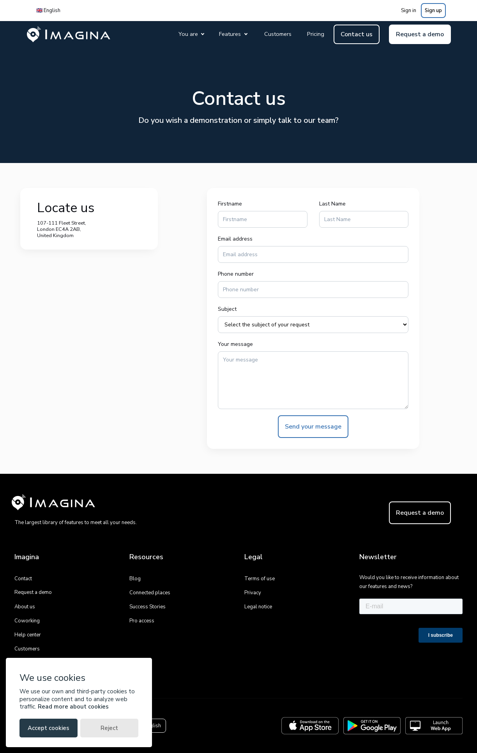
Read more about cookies (73, 706)
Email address (235, 239)
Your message (235, 344)
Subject (227, 309)
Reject (109, 728)
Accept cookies (48, 728)
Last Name (332, 203)
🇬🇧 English (48, 10)
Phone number (236, 274)
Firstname (230, 203)
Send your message (313, 426)
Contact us (357, 34)
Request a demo (420, 34)
